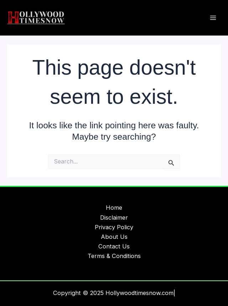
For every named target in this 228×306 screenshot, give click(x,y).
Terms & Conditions (114, 255)
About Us (114, 236)
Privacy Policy (114, 227)
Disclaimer (114, 217)
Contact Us (114, 246)
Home (114, 207)
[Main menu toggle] (213, 18)
